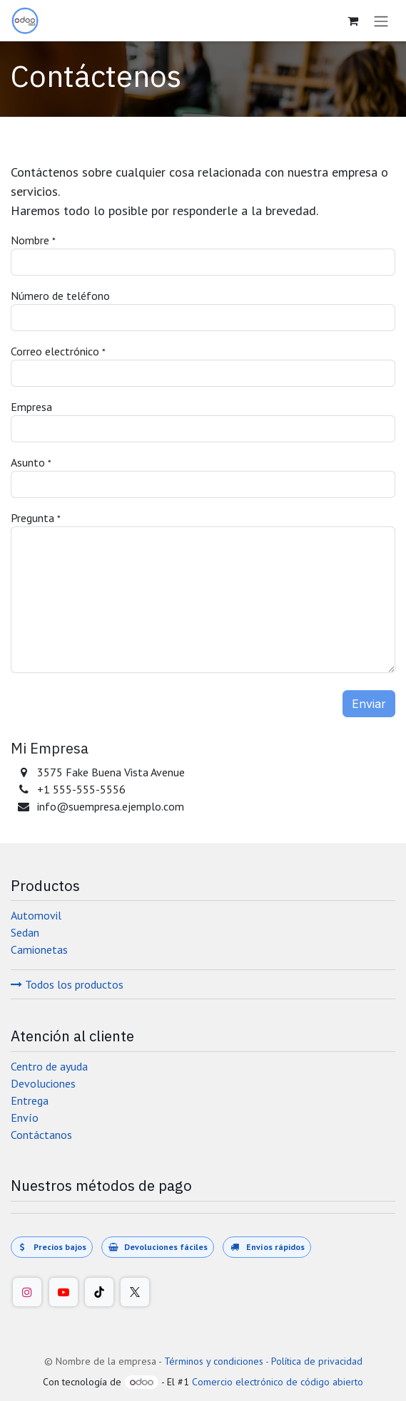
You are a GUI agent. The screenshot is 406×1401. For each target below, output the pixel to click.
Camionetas (39, 949)
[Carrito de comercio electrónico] (352, 20)
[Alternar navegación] (381, 21)
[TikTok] (99, 1292)
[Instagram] (27, 1292)
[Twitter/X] (135, 1292)
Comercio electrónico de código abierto (277, 1381)
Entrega (30, 1100)
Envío (25, 1117)
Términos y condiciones (213, 1361)
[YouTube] (63, 1292)
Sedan (25, 932)
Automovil (36, 915)
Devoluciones (43, 1083)
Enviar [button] (369, 704)
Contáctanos (41, 1134)
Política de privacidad (316, 1361)
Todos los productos (67, 984)
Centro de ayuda (49, 1066)
